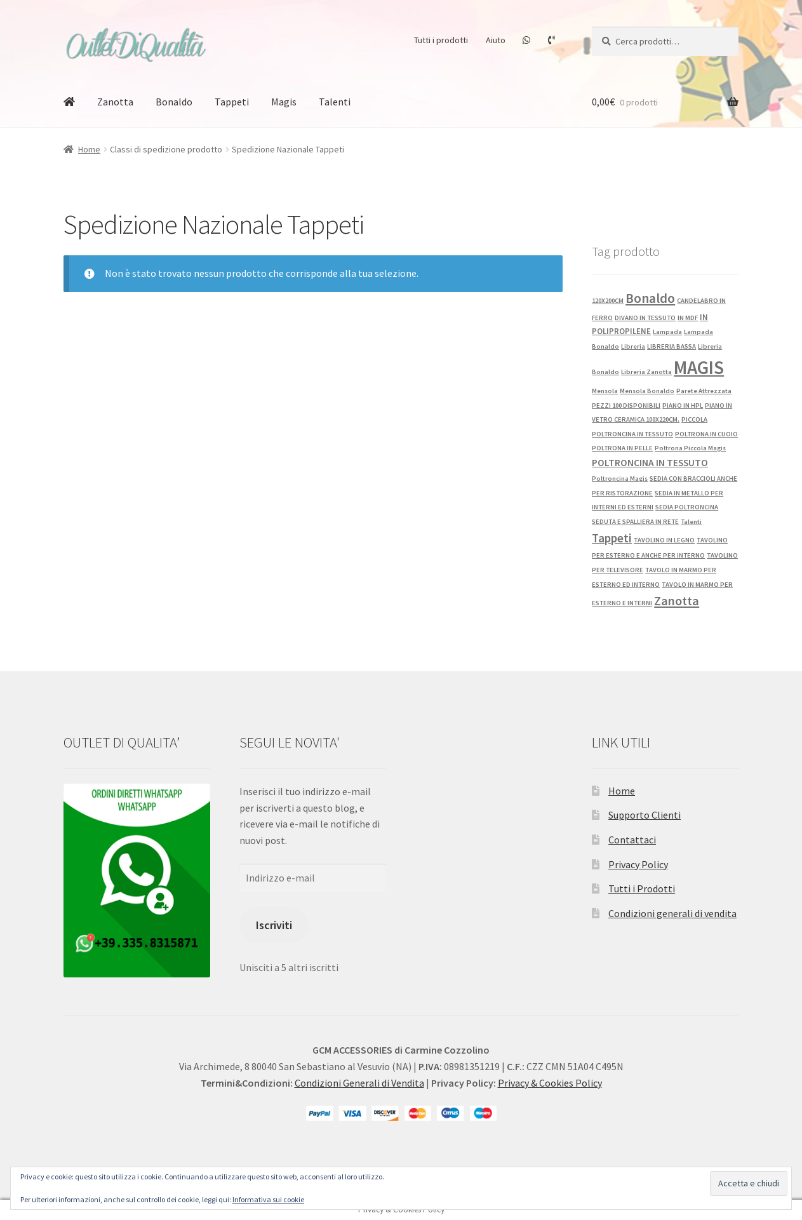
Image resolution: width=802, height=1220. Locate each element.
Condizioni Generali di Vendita (359, 1082)
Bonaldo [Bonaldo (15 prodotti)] (650, 298)
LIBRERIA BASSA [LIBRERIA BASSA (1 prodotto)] (671, 346)
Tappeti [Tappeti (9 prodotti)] (612, 538)
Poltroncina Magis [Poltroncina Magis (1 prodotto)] (620, 478)
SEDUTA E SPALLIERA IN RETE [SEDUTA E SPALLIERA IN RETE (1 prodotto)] (635, 522)
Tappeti (232, 101)
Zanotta (115, 101)
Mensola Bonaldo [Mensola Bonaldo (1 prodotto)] (647, 391)
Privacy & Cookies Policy (550, 1082)
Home (89, 149)
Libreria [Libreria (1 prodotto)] (633, 346)
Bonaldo (174, 101)
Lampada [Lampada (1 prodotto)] (667, 332)
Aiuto (495, 40)
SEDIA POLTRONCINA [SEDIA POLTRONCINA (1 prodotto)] (686, 507)
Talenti (335, 101)
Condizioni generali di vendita (672, 913)
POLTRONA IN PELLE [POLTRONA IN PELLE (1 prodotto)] (622, 448)
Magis (284, 101)
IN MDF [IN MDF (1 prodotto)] (688, 318)
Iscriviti (274, 925)
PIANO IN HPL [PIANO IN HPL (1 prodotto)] (682, 405)
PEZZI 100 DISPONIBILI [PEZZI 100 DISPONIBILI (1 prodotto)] (626, 405)
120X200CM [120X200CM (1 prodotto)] (608, 301)
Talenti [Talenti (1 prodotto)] (691, 522)
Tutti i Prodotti (641, 888)
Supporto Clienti (644, 814)
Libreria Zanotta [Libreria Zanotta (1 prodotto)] (646, 372)
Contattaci (632, 839)
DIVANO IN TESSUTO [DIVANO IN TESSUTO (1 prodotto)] (645, 318)
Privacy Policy (638, 864)
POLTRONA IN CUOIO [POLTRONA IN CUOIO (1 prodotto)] (706, 434)
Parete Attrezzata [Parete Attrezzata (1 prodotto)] (704, 391)
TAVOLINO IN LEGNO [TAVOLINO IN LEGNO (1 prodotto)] (664, 540)
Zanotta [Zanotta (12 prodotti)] (676, 601)
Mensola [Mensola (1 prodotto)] (605, 391)
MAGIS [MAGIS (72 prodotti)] (699, 367)
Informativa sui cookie (268, 1199)
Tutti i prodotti (441, 40)
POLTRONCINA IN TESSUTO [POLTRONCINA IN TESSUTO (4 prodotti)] (650, 463)
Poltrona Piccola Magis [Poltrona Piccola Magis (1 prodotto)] (690, 448)
